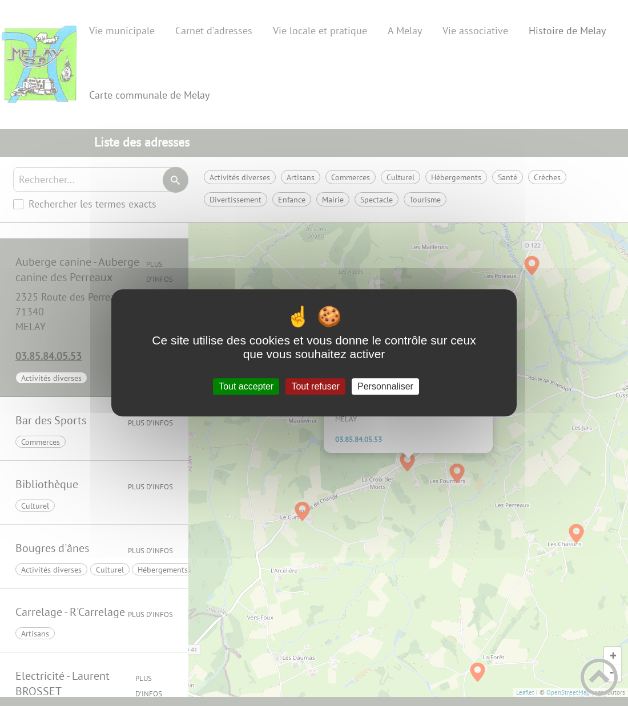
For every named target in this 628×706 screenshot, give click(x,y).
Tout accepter (246, 386)
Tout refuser (315, 386)
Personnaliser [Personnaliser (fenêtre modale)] (385, 386)
